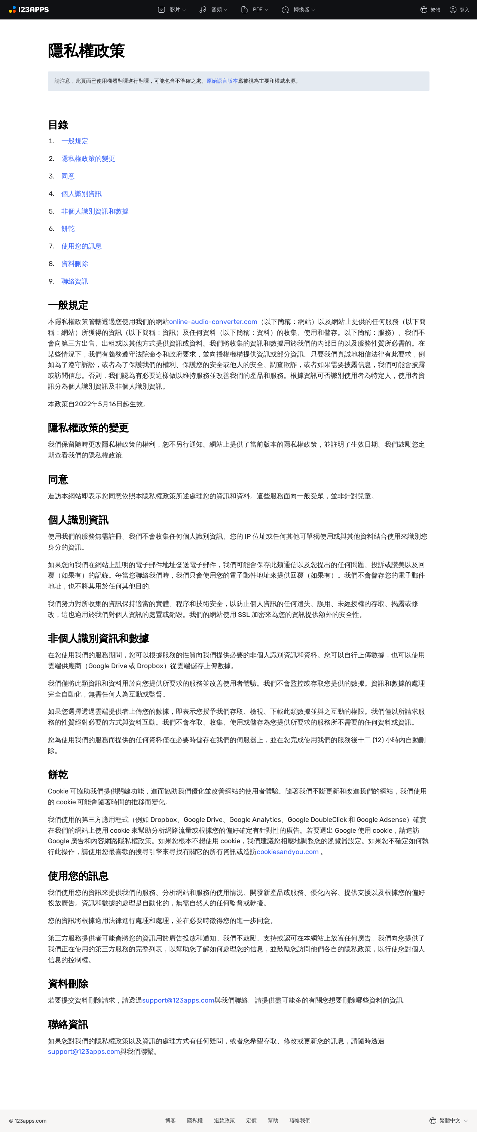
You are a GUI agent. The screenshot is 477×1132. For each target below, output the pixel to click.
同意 (68, 176)
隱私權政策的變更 (88, 158)
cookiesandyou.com (288, 852)
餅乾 (68, 228)
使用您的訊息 (81, 246)
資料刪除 (74, 264)
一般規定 (74, 141)
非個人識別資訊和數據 (95, 211)
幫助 (273, 1120)
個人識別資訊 (81, 194)
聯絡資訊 (74, 281)
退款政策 (224, 1120)
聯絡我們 (300, 1120)
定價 (251, 1120)
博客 (170, 1120)
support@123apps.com (178, 1000)
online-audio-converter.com (213, 322)
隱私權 (195, 1120)
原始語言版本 (222, 81)
